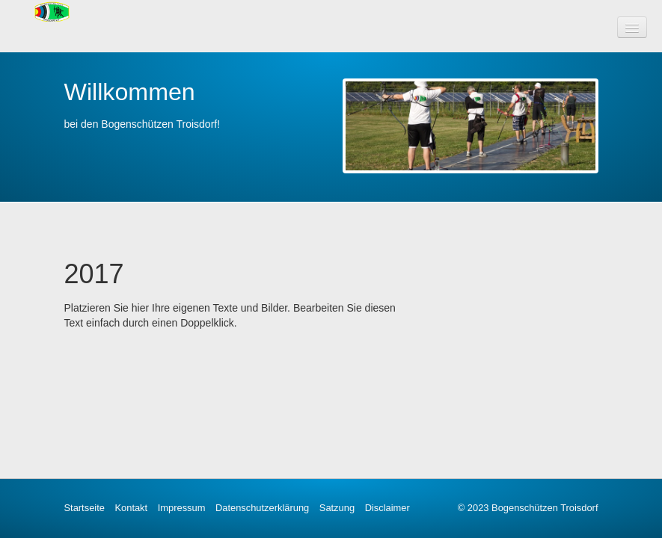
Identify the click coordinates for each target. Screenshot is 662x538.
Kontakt (130, 507)
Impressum (182, 507)
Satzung (337, 507)
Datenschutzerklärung (262, 507)
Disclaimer (387, 507)
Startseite (84, 507)
